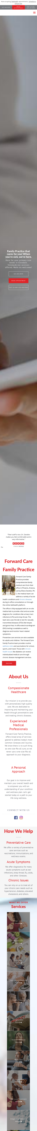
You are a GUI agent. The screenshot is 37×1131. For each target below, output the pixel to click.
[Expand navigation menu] (34, 12)
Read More (9, 663)
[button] (18, 7)
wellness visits (8, 646)
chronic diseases (25, 599)
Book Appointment (18, 280)
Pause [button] (2, 547)
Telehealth (14, 1)
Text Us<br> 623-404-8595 (18, 287)
